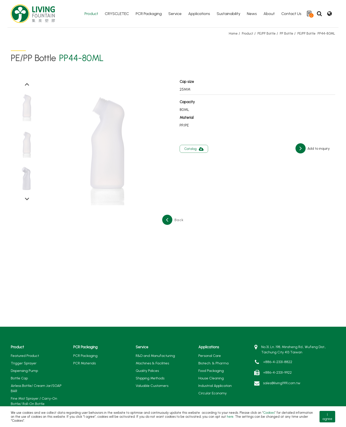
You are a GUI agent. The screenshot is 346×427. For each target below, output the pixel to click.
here (230, 417)
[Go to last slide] (27, 84)
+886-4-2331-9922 (277, 372)
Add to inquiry (318, 148)
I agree (327, 416)
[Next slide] (27, 198)
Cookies (269, 413)
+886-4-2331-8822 (277, 362)
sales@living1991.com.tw (281, 383)
